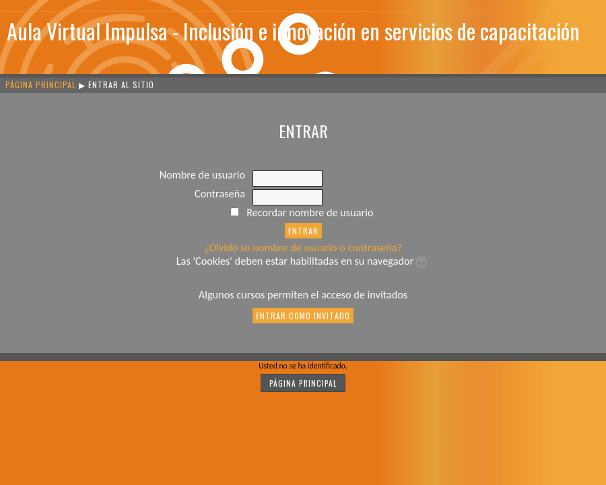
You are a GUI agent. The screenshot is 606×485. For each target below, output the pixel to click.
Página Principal (40, 84)
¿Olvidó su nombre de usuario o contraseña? (303, 247)
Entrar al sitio (121, 84)
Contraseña (220, 193)
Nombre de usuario (202, 174)
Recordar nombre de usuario (309, 212)
